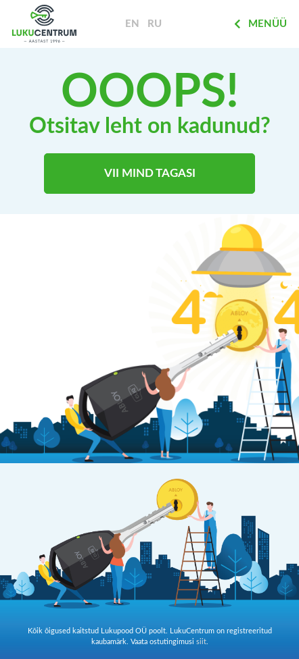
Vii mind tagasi (150, 173)
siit (201, 641)
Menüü (260, 24)
